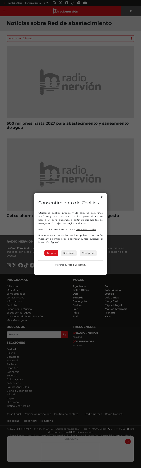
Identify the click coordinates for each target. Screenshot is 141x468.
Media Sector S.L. (77, 265)
